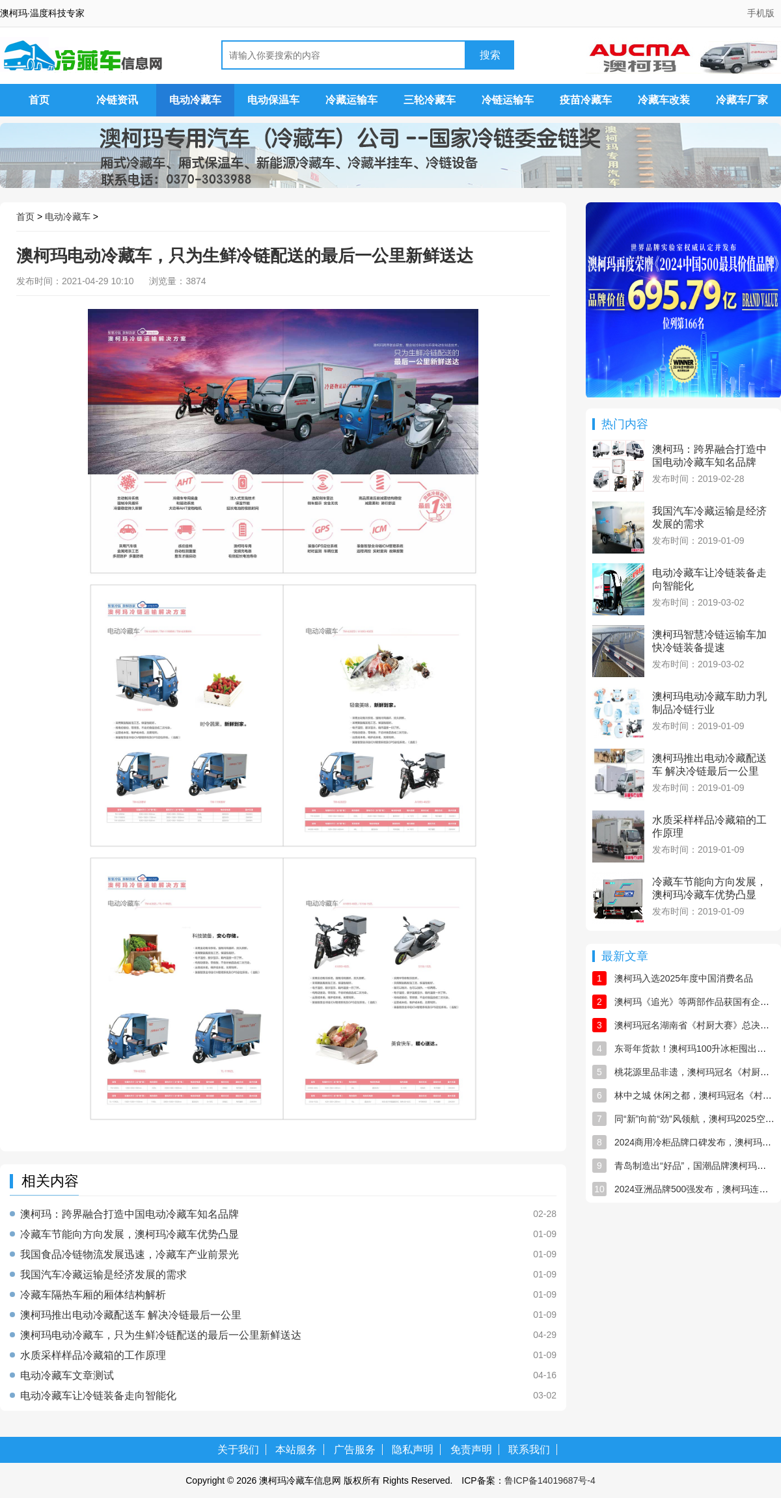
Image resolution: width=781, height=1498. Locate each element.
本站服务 (296, 1449)
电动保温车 (273, 99)
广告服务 (355, 1449)
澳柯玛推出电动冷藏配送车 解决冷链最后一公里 (130, 1315)
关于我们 (238, 1449)
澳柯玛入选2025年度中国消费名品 (683, 978)
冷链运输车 (508, 99)
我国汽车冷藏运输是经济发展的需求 (103, 1275)
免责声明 (471, 1449)
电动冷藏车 (195, 99)
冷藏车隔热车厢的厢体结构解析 (93, 1295)
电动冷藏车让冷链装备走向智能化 (98, 1396)
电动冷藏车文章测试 (67, 1376)
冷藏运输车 (351, 99)
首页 (39, 99)
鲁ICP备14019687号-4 (550, 1480)
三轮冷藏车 (430, 99)
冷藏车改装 (664, 99)
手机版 (760, 13)
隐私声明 (412, 1449)
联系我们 (529, 1449)
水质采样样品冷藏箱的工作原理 (93, 1355)
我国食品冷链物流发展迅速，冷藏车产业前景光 (129, 1255)
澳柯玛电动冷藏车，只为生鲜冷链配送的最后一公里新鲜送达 (160, 1335)
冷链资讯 (117, 99)
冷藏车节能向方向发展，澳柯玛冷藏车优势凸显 (129, 1234)
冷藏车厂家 (742, 99)
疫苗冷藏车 (586, 99)
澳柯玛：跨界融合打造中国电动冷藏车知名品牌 (129, 1214)
